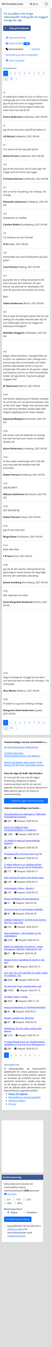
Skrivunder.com (12, 4)
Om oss (12, 1208)
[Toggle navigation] (46, 4)
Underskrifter (18, 43)
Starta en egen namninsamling (26, 905)
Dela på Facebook (16, 28)
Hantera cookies (16, 1205)
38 (11, 78)
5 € (8, 1304)
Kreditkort (32, 1317)
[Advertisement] (26, 112)
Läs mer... (10, 1298)
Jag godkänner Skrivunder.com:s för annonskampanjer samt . (24, 1335)
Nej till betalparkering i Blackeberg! (21, 852)
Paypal (14, 1317)
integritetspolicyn (16, 1340)
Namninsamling (16, 37)
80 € (19, 1308)
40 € (9, 1308)
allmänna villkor (15, 1334)
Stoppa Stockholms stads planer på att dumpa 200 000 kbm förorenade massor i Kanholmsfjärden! (24, 870)
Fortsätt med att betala (18, 1324)
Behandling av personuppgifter (22, 54)
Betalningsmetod (13, 1314)
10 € (18, 1304)
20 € (29, 1304)
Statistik (34, 49)
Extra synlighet (15, 60)
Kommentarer (14, 49)
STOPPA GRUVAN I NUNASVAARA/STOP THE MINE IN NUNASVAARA (22, 861)
